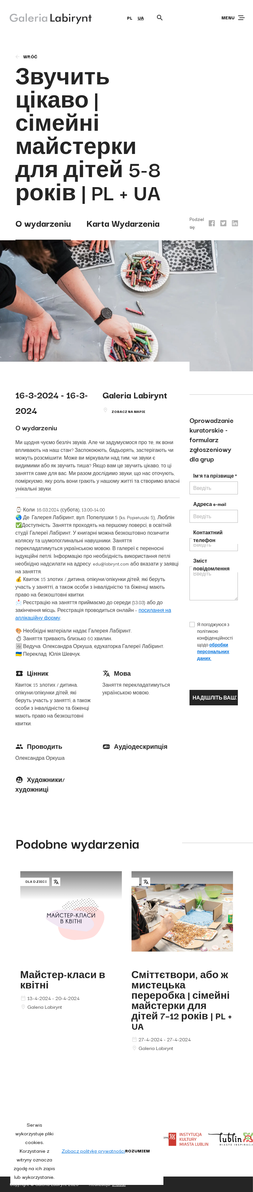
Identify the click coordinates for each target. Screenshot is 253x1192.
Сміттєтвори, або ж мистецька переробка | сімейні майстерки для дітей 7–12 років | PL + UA (181, 1000)
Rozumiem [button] (137, 1150)
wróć (26, 56)
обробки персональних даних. (213, 651)
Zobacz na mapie (128, 411)
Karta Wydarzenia (123, 223)
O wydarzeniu (43, 223)
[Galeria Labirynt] (46, 17)
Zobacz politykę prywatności (93, 1150)
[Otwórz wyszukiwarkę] (160, 18)
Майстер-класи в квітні (62, 979)
